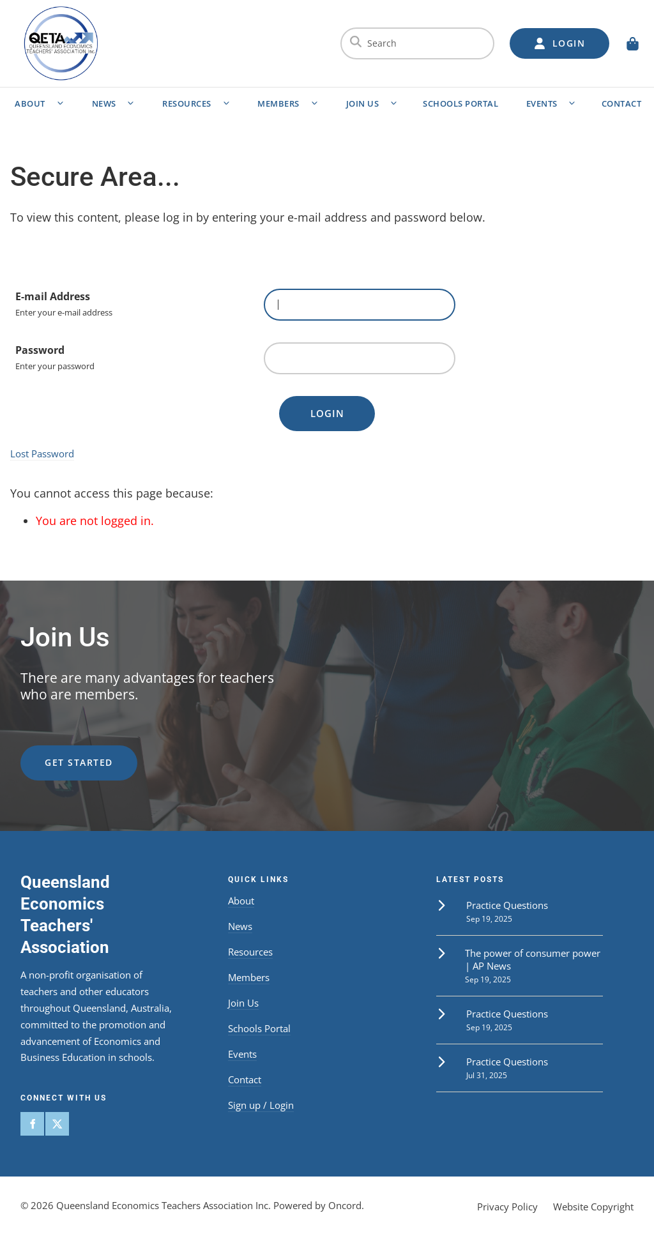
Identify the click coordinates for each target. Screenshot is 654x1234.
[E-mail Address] (359, 305)
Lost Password (42, 453)
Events (542, 103)
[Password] (359, 358)
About (30, 103)
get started (54, 753)
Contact (244, 1079)
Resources (186, 103)
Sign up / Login (261, 1105)
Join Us (362, 103)
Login (327, 413)
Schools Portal (460, 103)
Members (278, 103)
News (104, 103)
